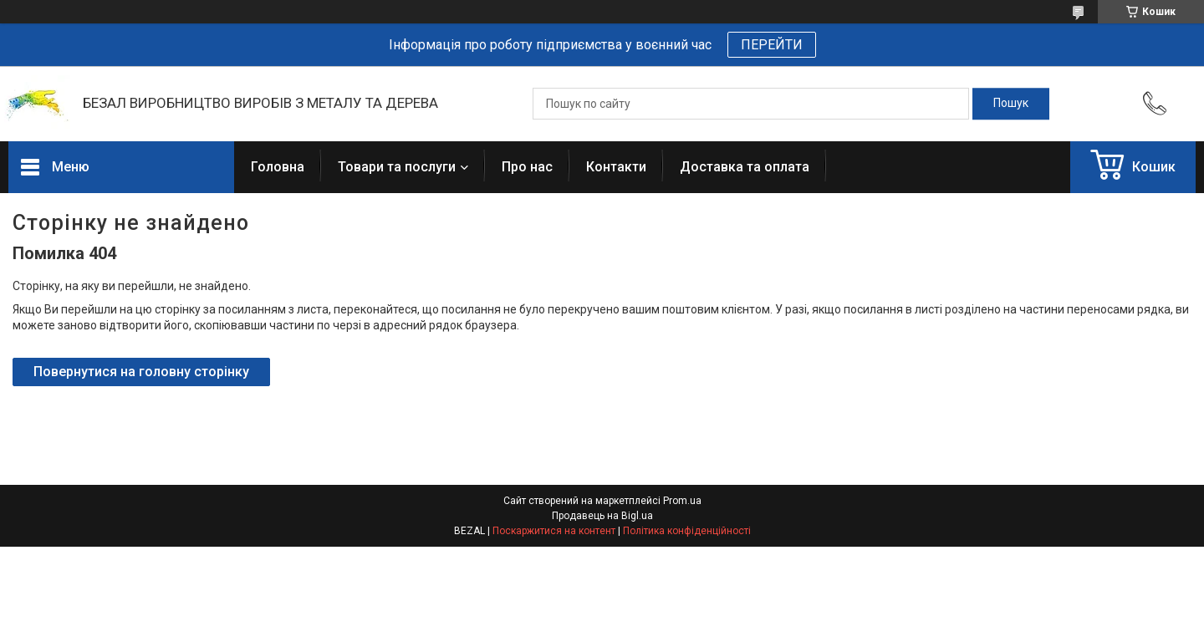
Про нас (527, 167)
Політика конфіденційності (687, 531)
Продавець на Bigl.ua (602, 516)
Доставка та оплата (744, 167)
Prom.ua (682, 501)
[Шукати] (1010, 104)
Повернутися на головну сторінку (141, 372)
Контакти (616, 167)
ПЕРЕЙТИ (772, 45)
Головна (277, 167)
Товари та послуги (397, 167)
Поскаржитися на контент (553, 531)
